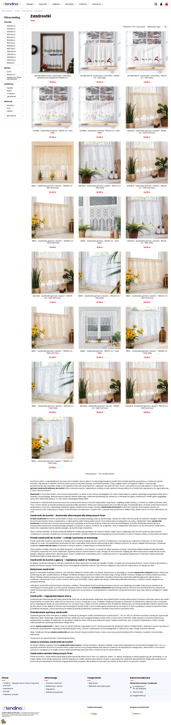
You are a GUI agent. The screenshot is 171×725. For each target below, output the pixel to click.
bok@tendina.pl (139, 695)
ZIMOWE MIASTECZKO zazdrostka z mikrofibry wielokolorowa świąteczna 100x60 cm (52, 77)
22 (166, 26)
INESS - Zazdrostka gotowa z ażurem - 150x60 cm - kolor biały (53, 462)
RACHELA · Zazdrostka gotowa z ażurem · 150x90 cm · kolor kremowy (146, 132)
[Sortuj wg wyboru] (154, 26)
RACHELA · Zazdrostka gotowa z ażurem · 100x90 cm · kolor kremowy (99, 407)
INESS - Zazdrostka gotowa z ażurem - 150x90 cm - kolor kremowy (53, 187)
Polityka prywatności (54, 692)
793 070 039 (138, 692)
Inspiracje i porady (10, 694)
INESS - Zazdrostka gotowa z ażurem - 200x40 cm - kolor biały (52, 407)
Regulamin (50, 689)
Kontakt (6, 691)
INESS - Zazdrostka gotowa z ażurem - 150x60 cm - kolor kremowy (53, 352)
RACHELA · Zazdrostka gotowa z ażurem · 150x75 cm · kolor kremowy (147, 407)
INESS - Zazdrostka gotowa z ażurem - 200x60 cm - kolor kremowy (52, 242)
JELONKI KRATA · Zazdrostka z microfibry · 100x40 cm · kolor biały (147, 77)
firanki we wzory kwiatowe (57, 604)
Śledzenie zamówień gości (99, 686)
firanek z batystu (128, 575)
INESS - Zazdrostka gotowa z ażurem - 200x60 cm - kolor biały (146, 352)
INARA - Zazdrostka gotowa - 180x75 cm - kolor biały (99, 352)
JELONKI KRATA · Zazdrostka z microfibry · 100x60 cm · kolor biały (99, 77)
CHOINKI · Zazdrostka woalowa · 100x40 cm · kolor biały (100, 132)
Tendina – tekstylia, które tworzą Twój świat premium (21, 684)
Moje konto (93, 683)
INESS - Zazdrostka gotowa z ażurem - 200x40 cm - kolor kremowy (147, 297)
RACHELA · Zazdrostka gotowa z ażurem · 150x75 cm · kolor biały (100, 187)
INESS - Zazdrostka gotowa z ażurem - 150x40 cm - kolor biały (100, 297)
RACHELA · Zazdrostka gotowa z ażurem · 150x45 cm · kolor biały (146, 242)
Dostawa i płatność (54, 683)
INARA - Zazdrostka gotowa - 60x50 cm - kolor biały (100, 242)
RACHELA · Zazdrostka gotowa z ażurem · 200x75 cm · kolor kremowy (52, 297)
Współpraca (8, 688)
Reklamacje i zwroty (54, 686)
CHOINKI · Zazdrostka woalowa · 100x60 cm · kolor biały (53, 132)
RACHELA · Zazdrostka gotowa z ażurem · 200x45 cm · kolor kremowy (147, 187)
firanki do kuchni (104, 545)
